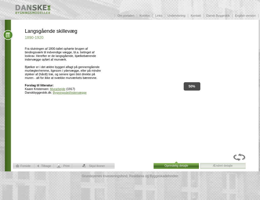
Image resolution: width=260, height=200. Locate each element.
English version (245, 15)
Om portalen (125, 15)
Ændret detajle (223, 165)
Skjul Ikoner (97, 166)
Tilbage (46, 166)
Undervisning (176, 15)
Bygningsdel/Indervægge (70, 92)
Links (158, 15)
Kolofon (145, 15)
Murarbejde (57, 89)
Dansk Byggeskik (218, 15)
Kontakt (196, 15)
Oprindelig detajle (176, 165)
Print (66, 166)
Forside (26, 166)
